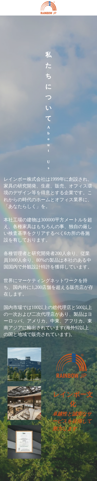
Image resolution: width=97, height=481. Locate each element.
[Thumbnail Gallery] (24, 366)
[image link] (49, 7)
